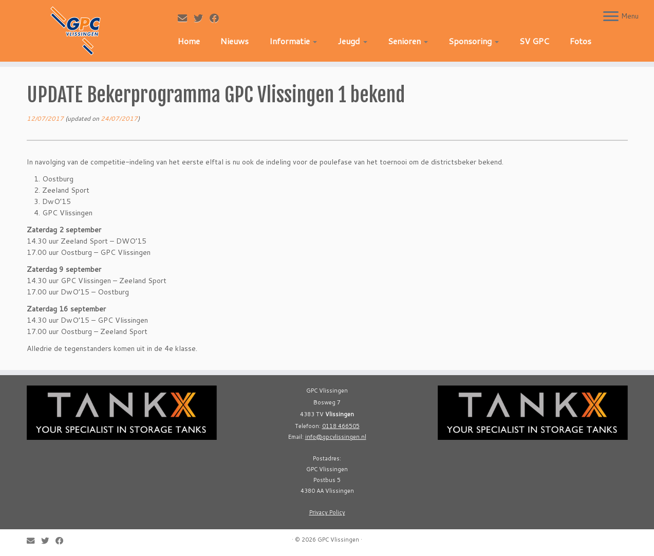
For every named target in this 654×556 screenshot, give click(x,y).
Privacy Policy (327, 512)
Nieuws (234, 41)
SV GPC (534, 41)
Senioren (408, 41)
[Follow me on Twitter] (202, 18)
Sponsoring (474, 41)
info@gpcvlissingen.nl (335, 437)
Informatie (293, 41)
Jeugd (352, 41)
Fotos (580, 41)
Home (189, 41)
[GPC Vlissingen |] (75, 31)
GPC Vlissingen (338, 539)
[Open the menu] (611, 17)
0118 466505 (341, 426)
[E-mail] (186, 18)
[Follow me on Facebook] (218, 18)
